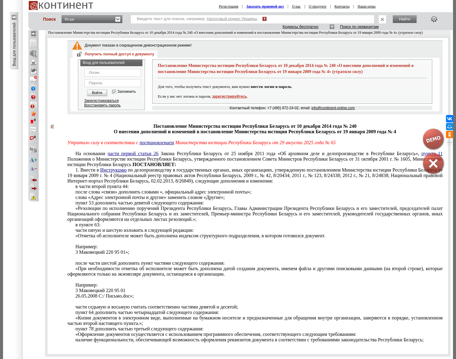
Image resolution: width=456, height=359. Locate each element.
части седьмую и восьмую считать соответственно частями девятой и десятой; (156, 306)
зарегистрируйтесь (229, 96)
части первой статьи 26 (132, 153)
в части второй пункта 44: (102, 186)
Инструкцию (113, 170)
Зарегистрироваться (101, 101)
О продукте (317, 6)
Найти (404, 19)
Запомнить (127, 92)
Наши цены (367, 6)
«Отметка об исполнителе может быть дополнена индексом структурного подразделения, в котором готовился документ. (200, 235)
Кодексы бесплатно (300, 26)
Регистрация (228, 6)
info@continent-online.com (333, 108)
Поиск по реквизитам (359, 26)
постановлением (156, 142)
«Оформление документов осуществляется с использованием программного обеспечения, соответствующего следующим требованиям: (215, 334)
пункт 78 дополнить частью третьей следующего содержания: (139, 328)
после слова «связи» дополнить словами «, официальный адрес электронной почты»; (163, 191)
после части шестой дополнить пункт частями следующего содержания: (150, 263)
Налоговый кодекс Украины (232, 18)
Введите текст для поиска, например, (197, 18)
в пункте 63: (88, 224)
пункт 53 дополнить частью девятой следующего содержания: (139, 202)
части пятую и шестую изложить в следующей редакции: (134, 230)
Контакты (342, 6)
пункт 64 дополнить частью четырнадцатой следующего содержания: (147, 312)
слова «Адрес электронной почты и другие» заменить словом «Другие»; (150, 197)
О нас (296, 6)
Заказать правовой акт (265, 6)
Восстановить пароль (102, 105)
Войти (97, 93)
